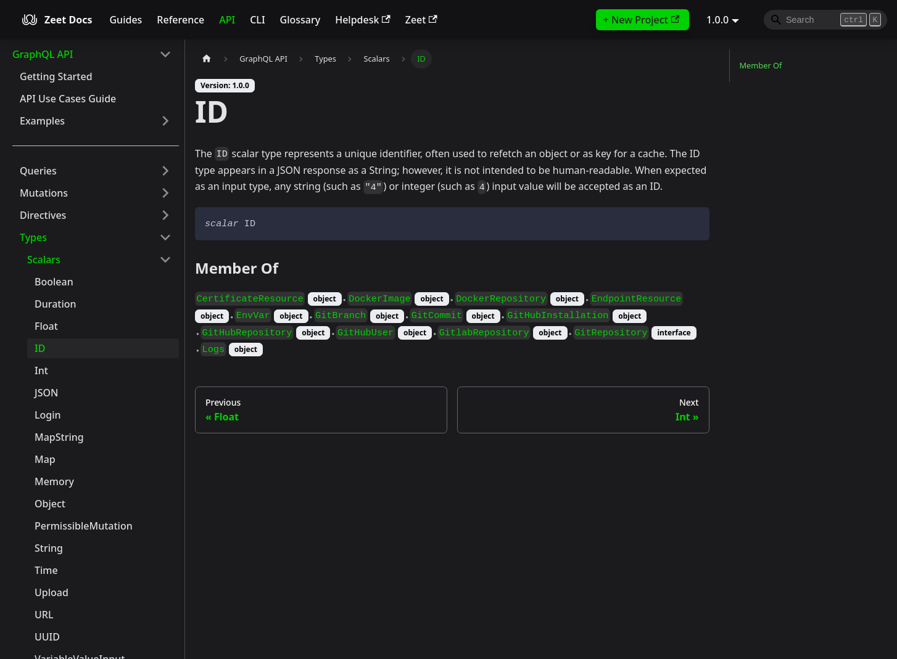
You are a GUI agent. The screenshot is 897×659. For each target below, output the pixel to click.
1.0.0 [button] (717, 20)
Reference (180, 20)
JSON (46, 392)
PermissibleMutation (84, 526)
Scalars (43, 259)
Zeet (421, 20)
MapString (59, 437)
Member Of (761, 65)
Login (48, 415)
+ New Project (641, 20)
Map (45, 459)
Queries (38, 171)
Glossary (300, 20)
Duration (55, 304)
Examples (42, 121)
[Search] (825, 20)
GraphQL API (42, 54)
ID (40, 348)
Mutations (44, 193)
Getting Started (56, 76)
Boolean (54, 282)
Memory (54, 481)
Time (46, 570)
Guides (125, 20)
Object (50, 503)
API (227, 20)
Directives (43, 215)
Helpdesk (363, 20)
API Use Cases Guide (68, 98)
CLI (257, 20)
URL (44, 614)
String (49, 548)
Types (33, 237)
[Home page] (206, 58)
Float (46, 326)
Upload (51, 592)
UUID (47, 637)
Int (41, 370)
